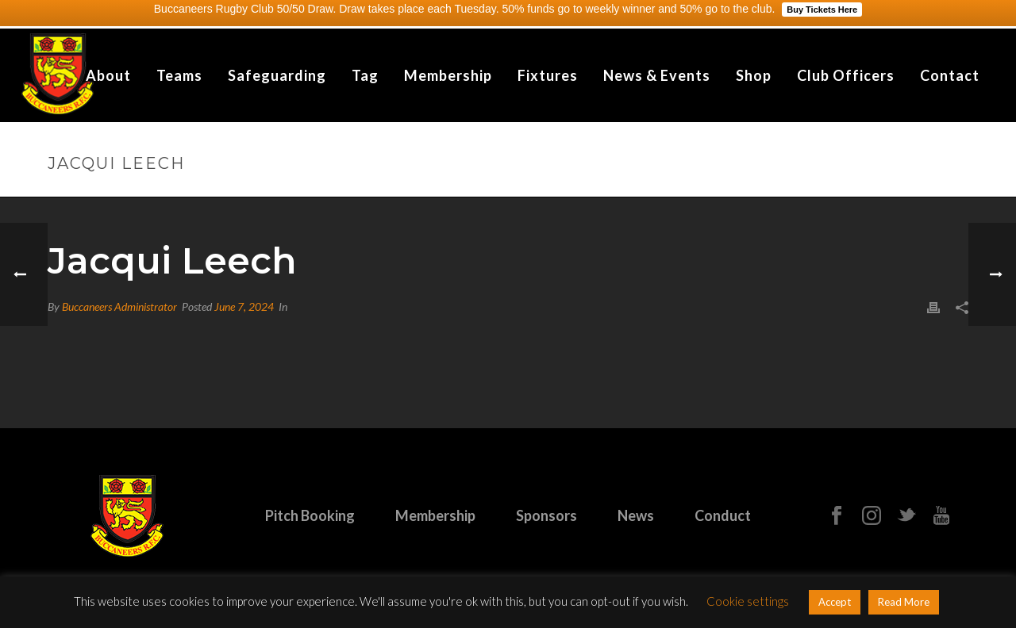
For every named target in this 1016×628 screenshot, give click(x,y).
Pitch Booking (310, 515)
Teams (179, 75)
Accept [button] (834, 601)
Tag (365, 75)
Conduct (723, 515)
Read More (903, 601)
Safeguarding (277, 75)
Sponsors (546, 515)
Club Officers (846, 75)
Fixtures (548, 75)
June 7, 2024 (244, 306)
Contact (949, 75)
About (108, 75)
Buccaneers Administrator (119, 306)
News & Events (656, 75)
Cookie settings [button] (747, 601)
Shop (754, 75)
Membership (448, 75)
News (636, 515)
